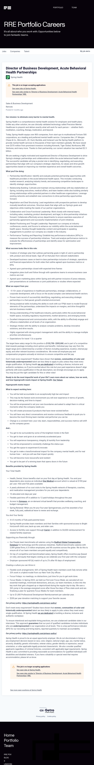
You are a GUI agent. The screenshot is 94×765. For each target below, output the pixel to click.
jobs (4, 51)
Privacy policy (40, 716)
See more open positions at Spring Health (26, 690)
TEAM (74, 7)
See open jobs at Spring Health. (24, 89)
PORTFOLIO (58, 7)
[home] (10, 7)
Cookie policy (51, 716)
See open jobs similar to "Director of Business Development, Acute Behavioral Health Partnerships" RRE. (44, 93)
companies (15, 51)
